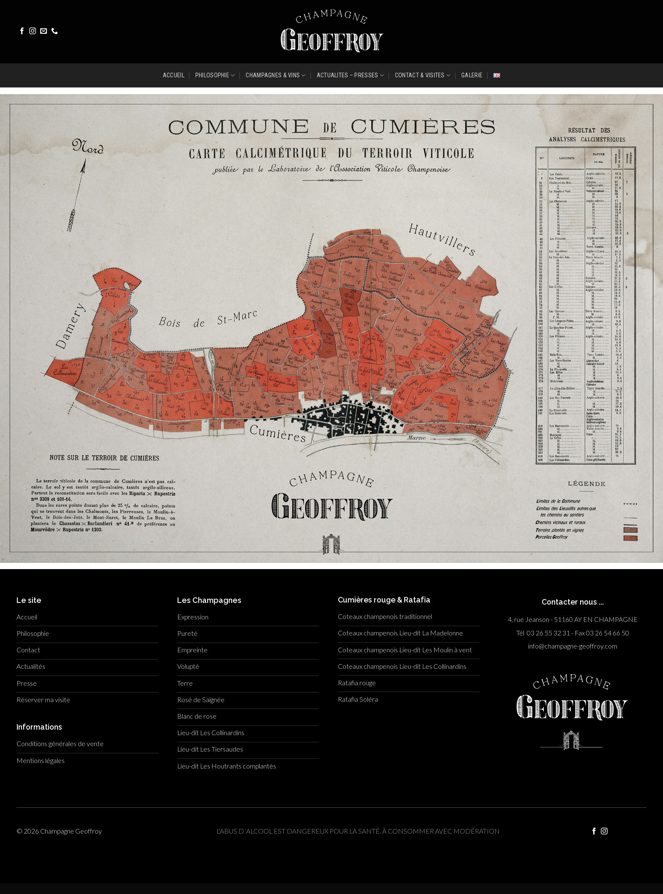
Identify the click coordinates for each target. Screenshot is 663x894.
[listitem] (351, 301)
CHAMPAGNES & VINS (275, 75)
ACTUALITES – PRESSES (350, 75)
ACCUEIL (173, 75)
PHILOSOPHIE (215, 75)
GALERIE (471, 75)
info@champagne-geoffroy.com (572, 646)
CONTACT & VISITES (422, 75)
